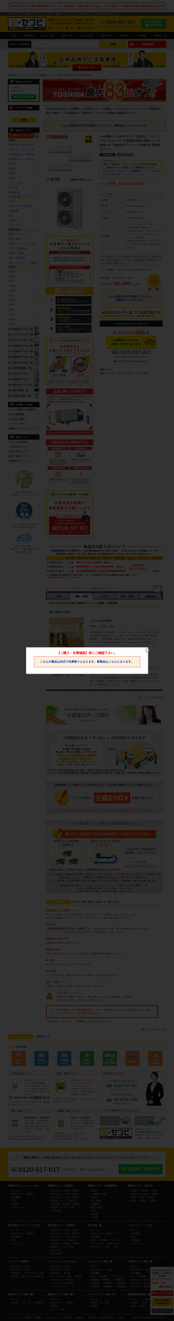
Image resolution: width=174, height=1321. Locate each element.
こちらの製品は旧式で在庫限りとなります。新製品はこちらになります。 (87, 661)
